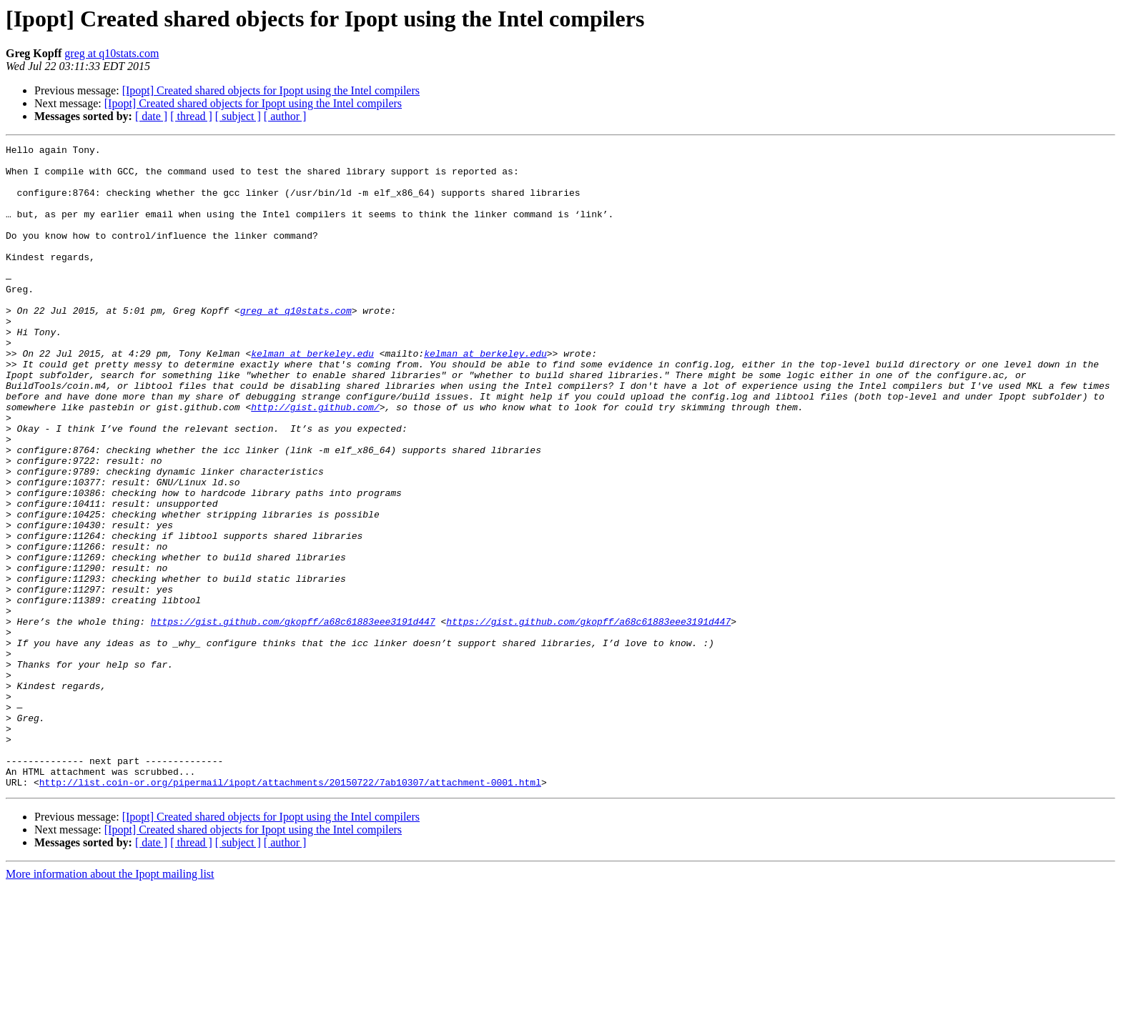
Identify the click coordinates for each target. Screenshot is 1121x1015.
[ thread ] (191, 116)
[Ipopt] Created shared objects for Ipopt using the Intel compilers (271, 90)
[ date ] (151, 116)
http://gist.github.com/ (315, 460)
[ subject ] (238, 116)
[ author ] (285, 116)
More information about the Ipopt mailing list (110, 1002)
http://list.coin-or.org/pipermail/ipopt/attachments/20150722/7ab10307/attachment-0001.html (290, 910)
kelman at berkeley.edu (312, 396)
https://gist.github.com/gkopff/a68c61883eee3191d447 (293, 717)
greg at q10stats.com (111, 53)
